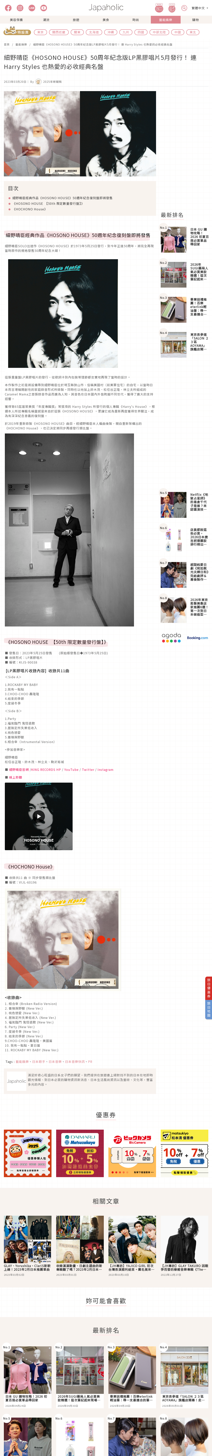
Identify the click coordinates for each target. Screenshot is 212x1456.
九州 (126, 32)
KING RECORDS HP (46, 769)
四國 (141, 32)
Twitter (88, 769)
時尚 (135, 19)
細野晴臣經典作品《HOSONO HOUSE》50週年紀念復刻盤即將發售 (62, 198)
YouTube (71, 769)
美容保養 (16, 19)
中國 (177, 32)
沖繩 (110, 32)
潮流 (46, 19)
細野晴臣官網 (19, 769)
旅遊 (76, 19)
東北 (193, 32)
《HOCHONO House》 (29, 209)
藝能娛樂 (165, 19)
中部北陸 (159, 32)
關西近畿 (58, 32)
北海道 (94, 32)
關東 (77, 32)
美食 (106, 19)
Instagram (106, 769)
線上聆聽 (15, 777)
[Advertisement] (184, 425)
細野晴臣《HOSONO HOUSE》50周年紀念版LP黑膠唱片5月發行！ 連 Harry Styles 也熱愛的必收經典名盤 (103, 44)
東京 (40, 32)
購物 (195, 19)
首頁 (7, 44)
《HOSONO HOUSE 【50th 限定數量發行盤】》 (48, 203)
